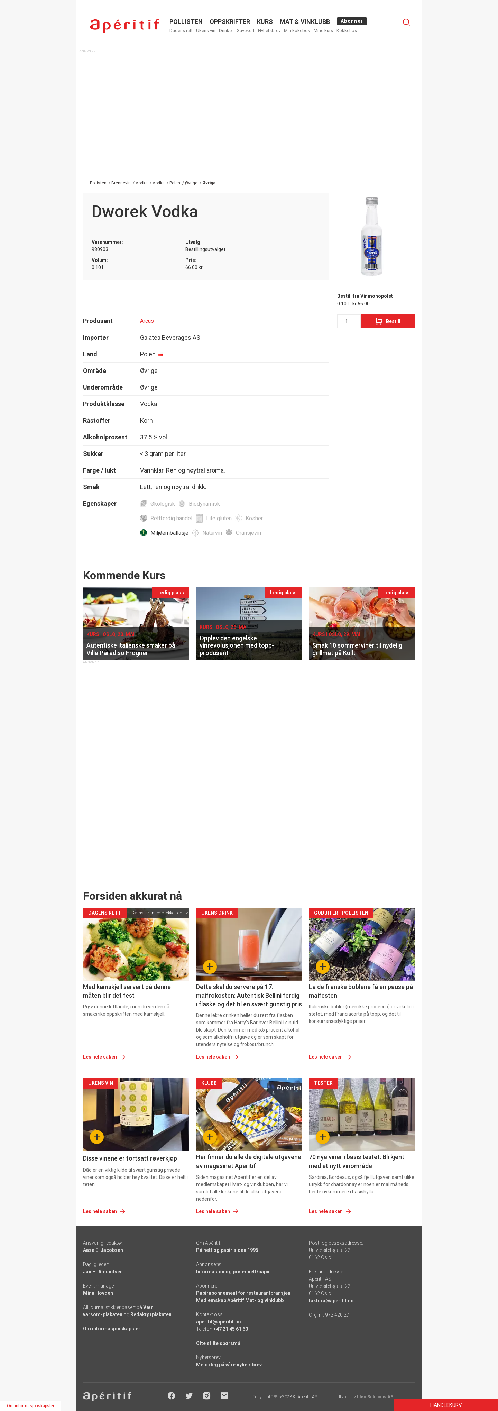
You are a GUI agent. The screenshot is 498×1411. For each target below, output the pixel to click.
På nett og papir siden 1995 (227, 1250)
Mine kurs (323, 30)
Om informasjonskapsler (111, 1328)
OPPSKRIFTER (230, 21)
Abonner (352, 21)
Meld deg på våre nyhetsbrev (229, 1364)
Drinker (226, 30)
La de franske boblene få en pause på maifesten (361, 991)
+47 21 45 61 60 (230, 1329)
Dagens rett (181, 30)
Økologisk (162, 504)
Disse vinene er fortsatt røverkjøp (130, 1158)
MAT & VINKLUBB (305, 21)
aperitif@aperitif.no (218, 1322)
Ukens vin (205, 30)
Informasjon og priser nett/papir (233, 1271)
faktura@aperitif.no (331, 1300)
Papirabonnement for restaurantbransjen (243, 1293)
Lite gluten (219, 518)
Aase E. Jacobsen (103, 1250)
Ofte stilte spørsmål (219, 1343)
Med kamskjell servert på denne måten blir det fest (127, 991)
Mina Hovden (98, 1293)
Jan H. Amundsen (103, 1271)
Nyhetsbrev (269, 30)
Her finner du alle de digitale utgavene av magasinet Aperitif (248, 1161)
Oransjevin (248, 533)
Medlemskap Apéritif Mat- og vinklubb (240, 1300)
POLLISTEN (186, 21)
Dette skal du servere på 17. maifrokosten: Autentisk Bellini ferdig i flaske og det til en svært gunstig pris (249, 995)
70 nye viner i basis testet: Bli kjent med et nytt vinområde (356, 1161)
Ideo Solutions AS (375, 1396)
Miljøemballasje (169, 533)
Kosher (254, 518)
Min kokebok (297, 30)
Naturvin (212, 533)
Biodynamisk (204, 504)
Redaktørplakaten (151, 1314)
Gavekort (246, 30)
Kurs (265, 21)
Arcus (147, 321)
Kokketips (346, 30)
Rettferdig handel (171, 518)
